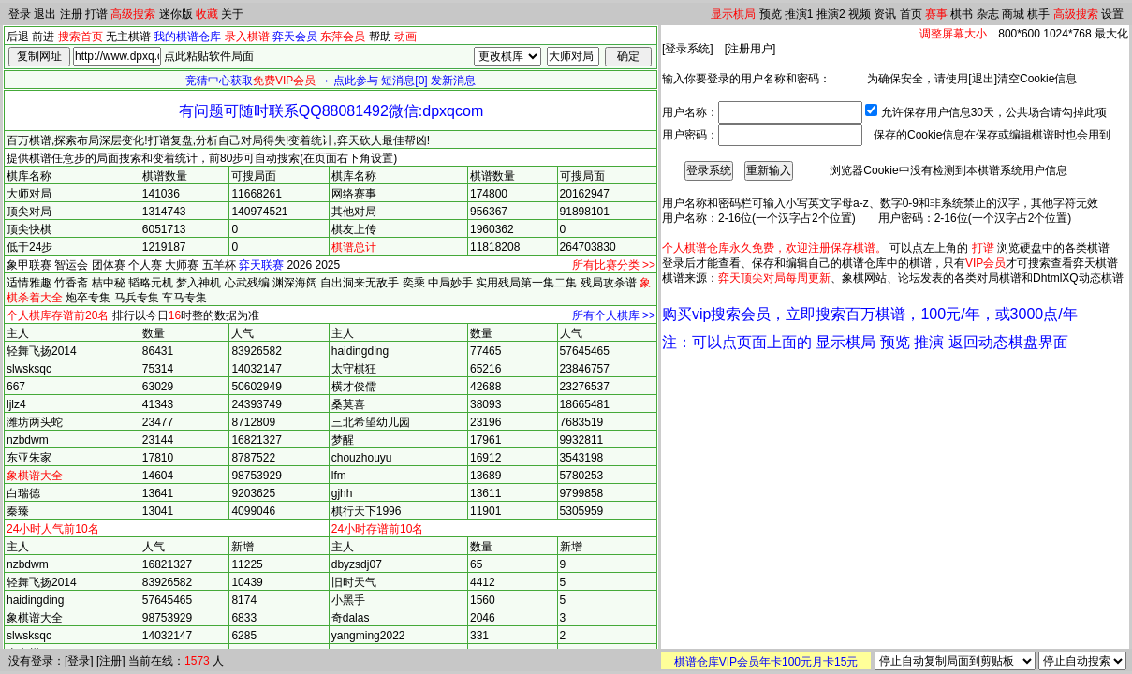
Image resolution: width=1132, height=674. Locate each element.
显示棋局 (733, 14)
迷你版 (176, 14)
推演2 (830, 14)
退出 (45, 14)
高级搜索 (132, 14)
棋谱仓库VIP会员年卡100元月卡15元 (766, 661)
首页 (911, 14)
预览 (770, 14)
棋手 (1038, 14)
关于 (232, 14)
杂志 (988, 14)
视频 (859, 14)
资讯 (885, 14)
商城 (1013, 14)
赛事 (936, 14)
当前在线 (150, 660)
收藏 (207, 14)
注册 (71, 14)
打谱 (96, 14)
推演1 (799, 14)
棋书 (961, 14)
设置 (1112, 14)
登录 (19, 14)
